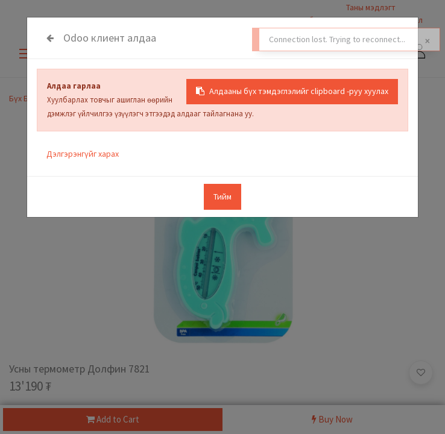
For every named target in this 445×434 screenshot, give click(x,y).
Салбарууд (315, 19)
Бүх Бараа (27, 98)
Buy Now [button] (332, 419)
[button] (421, 372)
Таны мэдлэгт (371, 7)
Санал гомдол (397, 19)
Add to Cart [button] (112, 419)
